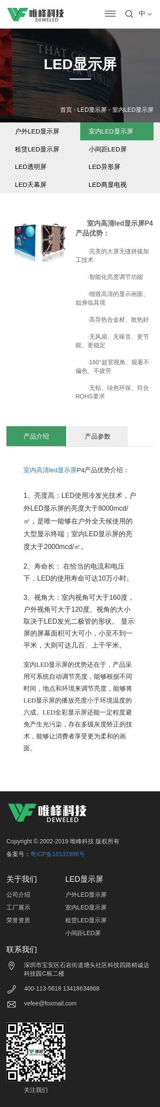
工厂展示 (18, 907)
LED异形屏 (104, 166)
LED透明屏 (31, 166)
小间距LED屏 (108, 149)
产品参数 (98, 436)
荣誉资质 (18, 920)
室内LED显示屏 (133, 109)
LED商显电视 (108, 184)
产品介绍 (36, 436)
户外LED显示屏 (37, 131)
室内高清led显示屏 (50, 470)
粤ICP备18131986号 (57, 854)
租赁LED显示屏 (37, 149)
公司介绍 (18, 894)
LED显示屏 (92, 109)
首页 (66, 109)
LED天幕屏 (31, 184)
